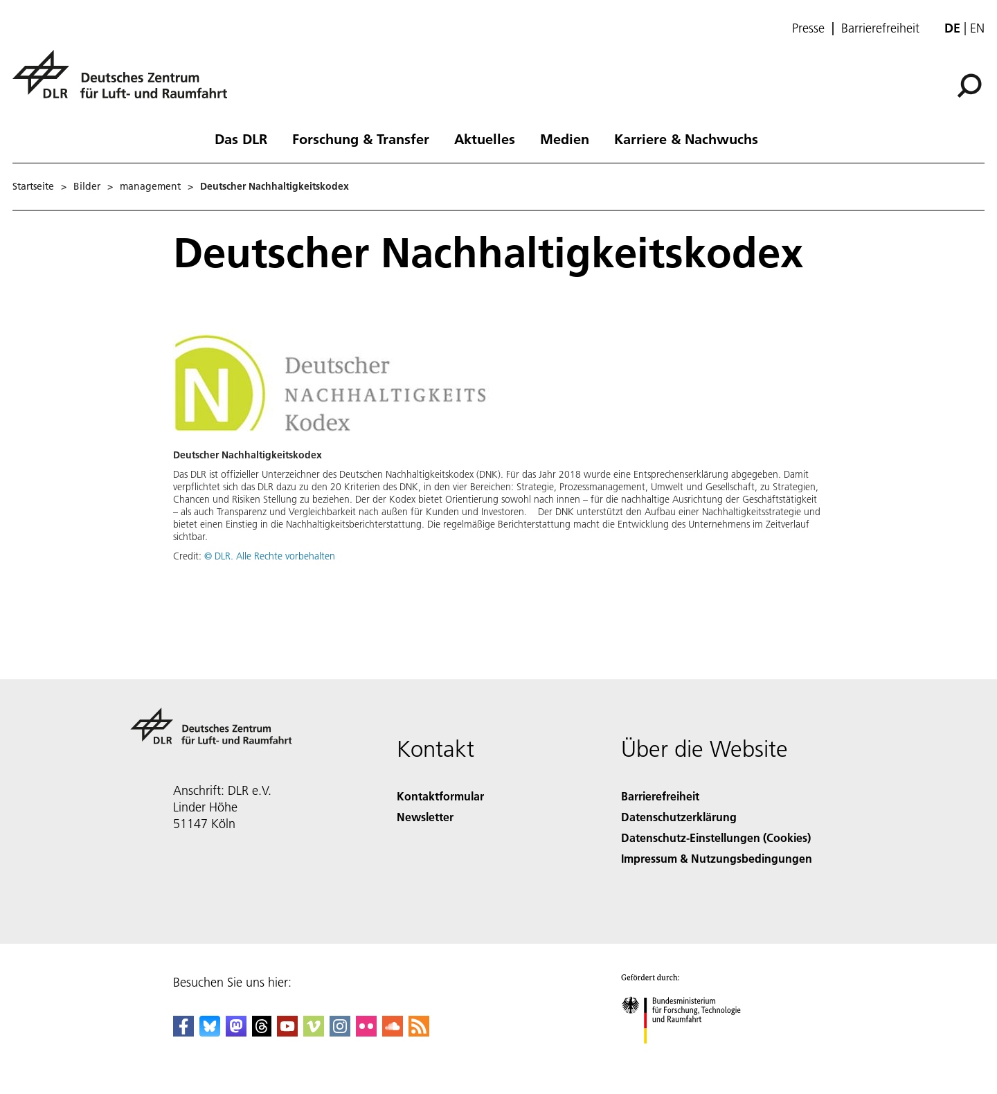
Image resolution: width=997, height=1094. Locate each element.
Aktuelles (484, 138)
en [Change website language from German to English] (977, 28)
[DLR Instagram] (340, 1032)
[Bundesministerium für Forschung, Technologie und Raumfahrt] (688, 1056)
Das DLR (241, 138)
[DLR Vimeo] (313, 1032)
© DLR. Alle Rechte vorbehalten (269, 556)
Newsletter (425, 816)
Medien (564, 138)
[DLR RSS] (418, 1032)
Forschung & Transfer (360, 138)
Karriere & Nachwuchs (686, 138)
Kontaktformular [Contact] (440, 796)
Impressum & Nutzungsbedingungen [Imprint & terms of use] (716, 858)
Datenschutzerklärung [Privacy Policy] (679, 816)
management (150, 186)
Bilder (86, 186)
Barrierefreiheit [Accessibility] (660, 796)
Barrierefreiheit (880, 28)
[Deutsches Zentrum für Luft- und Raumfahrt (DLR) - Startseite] (125, 82)
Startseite (33, 186)
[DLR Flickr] (366, 1032)
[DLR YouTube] (287, 1032)
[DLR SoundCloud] (392, 1032)
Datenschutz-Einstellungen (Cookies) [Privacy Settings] (716, 837)
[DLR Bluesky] (209, 1032)
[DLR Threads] (261, 1032)
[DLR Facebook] (183, 1032)
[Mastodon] (236, 1032)
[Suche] (969, 85)
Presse (808, 28)
